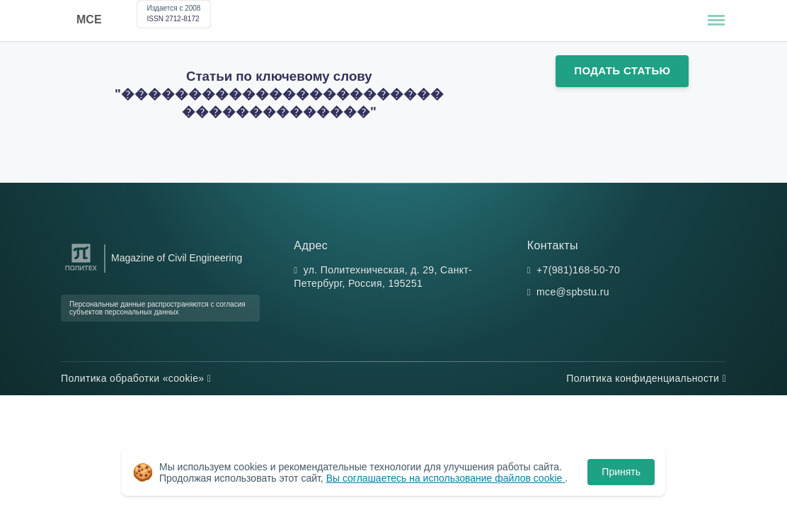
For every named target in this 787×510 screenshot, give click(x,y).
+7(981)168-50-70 (578, 270)
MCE (89, 19)
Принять (621, 471)
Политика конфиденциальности (646, 378)
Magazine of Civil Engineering (176, 258)
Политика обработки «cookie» (136, 378)
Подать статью (622, 70)
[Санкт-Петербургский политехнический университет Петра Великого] (81, 271)
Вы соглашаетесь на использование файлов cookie (445, 478)
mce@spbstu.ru (572, 292)
